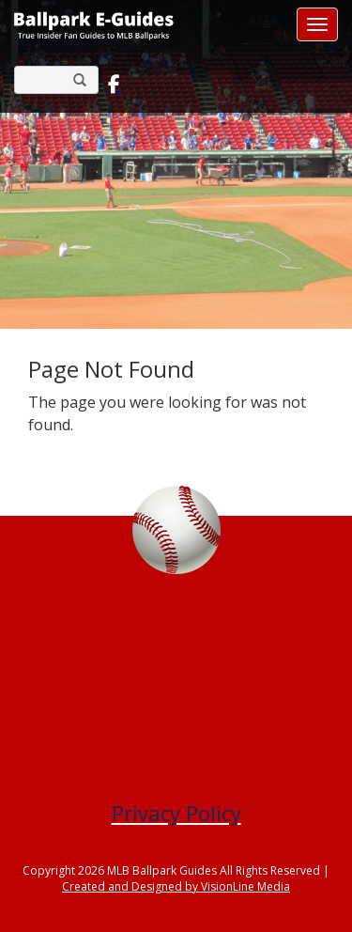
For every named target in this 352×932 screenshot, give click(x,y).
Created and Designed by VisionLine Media (176, 886)
